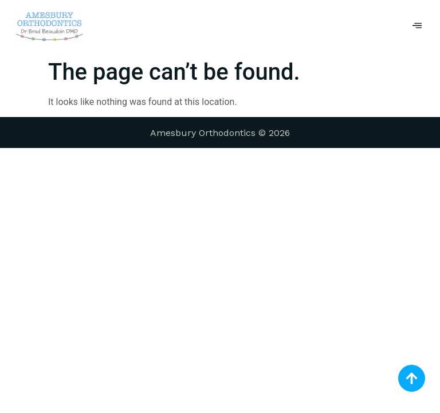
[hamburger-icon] (417, 26)
